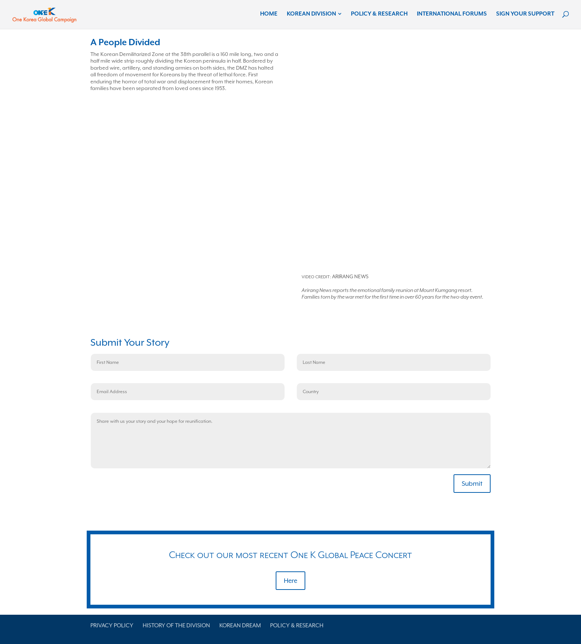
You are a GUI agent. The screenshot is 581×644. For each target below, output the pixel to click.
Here (290, 580)
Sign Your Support (525, 14)
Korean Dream (240, 625)
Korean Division (311, 14)
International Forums (452, 14)
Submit (472, 483)
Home (269, 14)
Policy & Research (379, 14)
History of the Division (176, 625)
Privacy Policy (111, 625)
